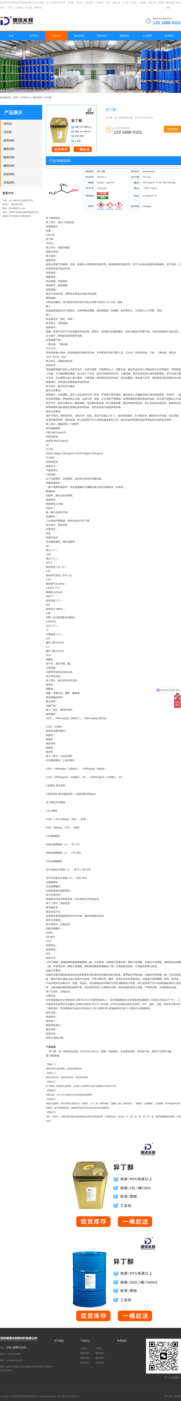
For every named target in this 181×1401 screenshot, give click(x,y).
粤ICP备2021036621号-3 (68, 1396)
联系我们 (122, 1340)
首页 (11, 36)
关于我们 (59, 1340)
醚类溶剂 (9, 165)
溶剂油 (8, 123)
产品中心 (25, 97)
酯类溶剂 (9, 157)
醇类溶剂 (37, 97)
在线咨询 (172, 129)
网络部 (178, 1396)
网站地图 (170, 2)
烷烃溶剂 (9, 174)
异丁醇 (48, 97)
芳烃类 (8, 132)
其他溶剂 (9, 182)
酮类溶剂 (9, 148)
